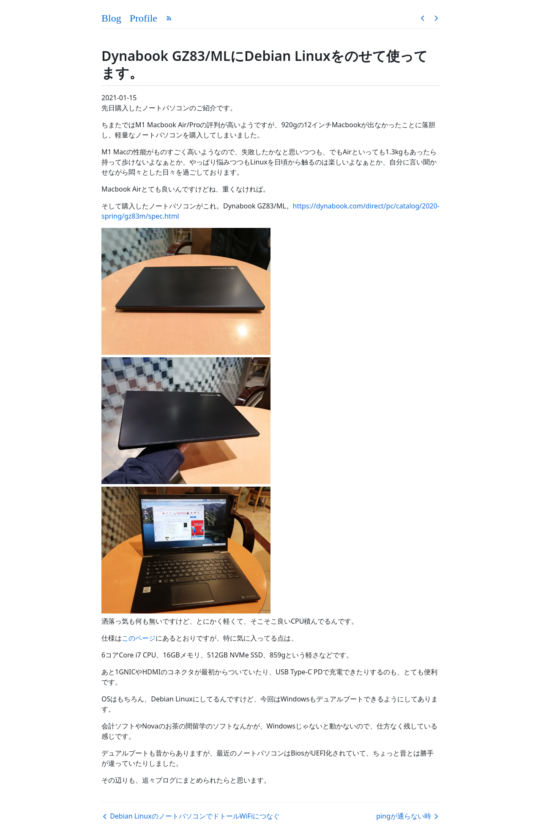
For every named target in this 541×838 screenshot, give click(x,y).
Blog (111, 18)
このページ (139, 638)
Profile (143, 18)
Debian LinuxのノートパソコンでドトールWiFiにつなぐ (190, 816)
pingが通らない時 (408, 816)
